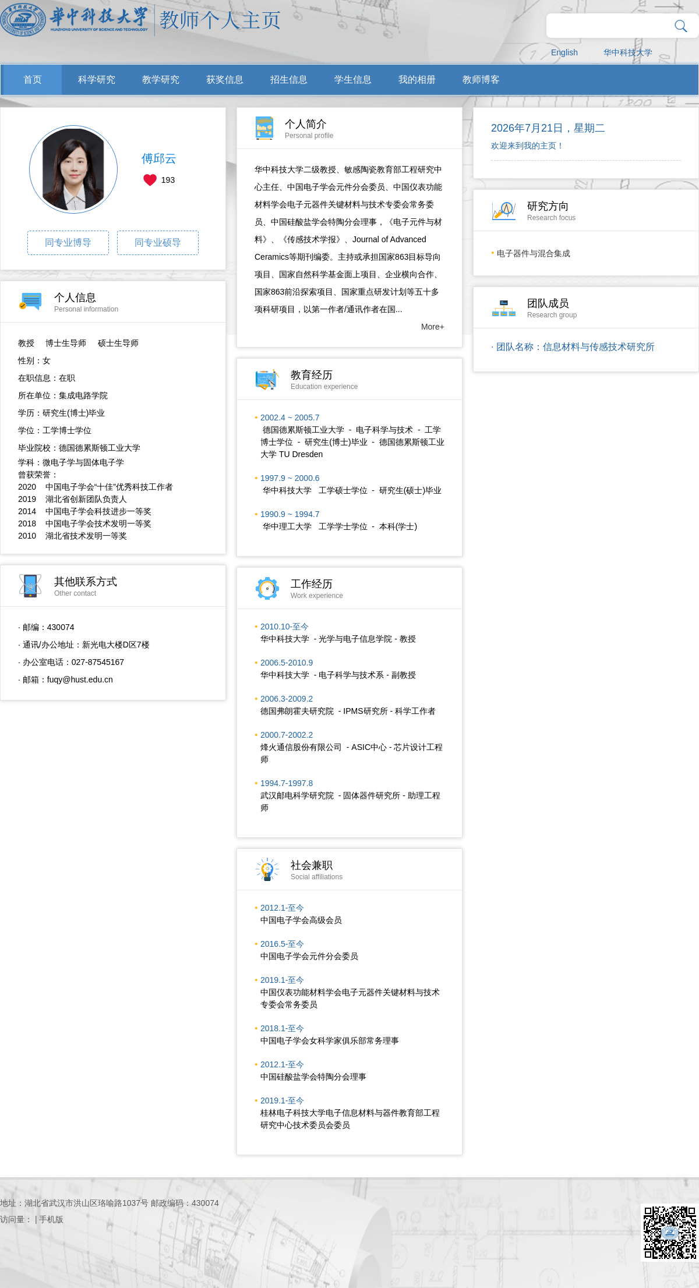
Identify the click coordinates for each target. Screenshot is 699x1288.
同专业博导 (68, 242)
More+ (432, 326)
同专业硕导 (158, 242)
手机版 (51, 1219)
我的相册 (417, 79)
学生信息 (353, 79)
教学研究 (160, 79)
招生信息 (289, 79)
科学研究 (96, 79)
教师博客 (481, 79)
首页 (32, 79)
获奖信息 (224, 79)
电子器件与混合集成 (533, 253)
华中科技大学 (627, 52)
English (564, 52)
